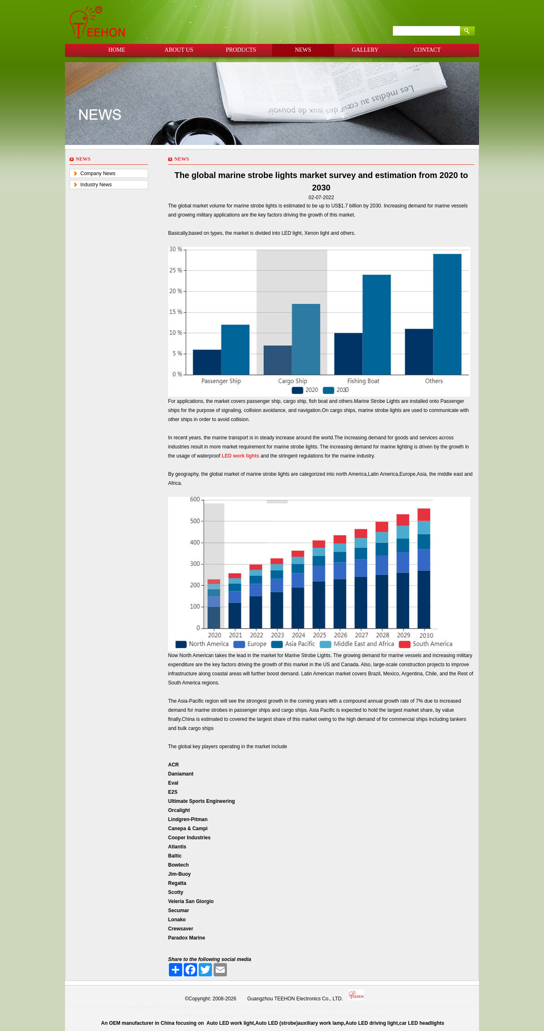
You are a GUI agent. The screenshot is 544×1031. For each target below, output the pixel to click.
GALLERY (365, 50)
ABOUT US (178, 50)
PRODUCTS (241, 50)
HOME (116, 50)
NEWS (303, 50)
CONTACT (427, 50)
